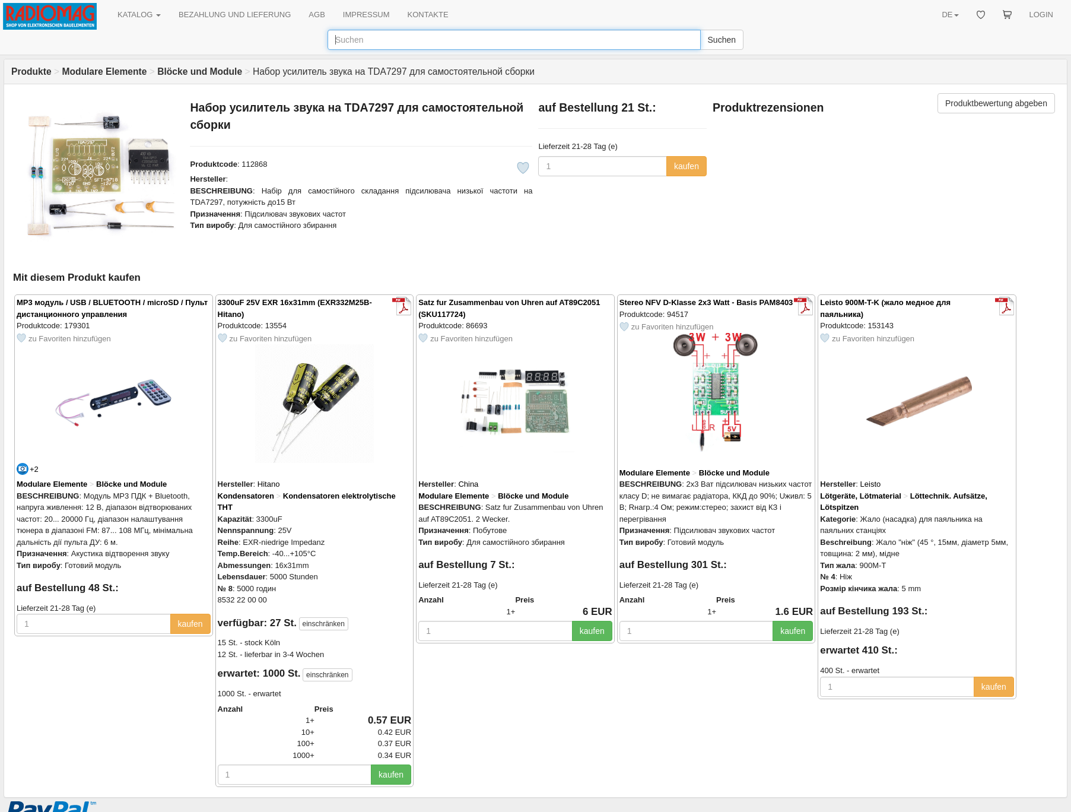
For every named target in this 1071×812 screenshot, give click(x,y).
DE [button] (950, 14)
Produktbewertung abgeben (996, 103)
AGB (317, 14)
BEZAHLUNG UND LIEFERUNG (235, 14)
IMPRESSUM (366, 14)
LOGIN (1041, 14)
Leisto (870, 484)
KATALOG (139, 14)
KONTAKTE (428, 14)
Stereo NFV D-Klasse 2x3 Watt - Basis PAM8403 (706, 302)
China (468, 484)
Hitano (269, 484)
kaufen (686, 166)
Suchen (722, 40)
